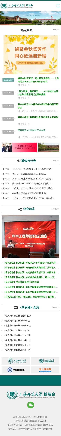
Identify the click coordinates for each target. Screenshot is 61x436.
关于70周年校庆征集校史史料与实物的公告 (32, 169)
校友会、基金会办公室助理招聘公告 (29, 174)
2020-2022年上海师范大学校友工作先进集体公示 (34, 178)
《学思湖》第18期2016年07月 (17, 350)
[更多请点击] (23, 85)
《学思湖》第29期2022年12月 (17, 335)
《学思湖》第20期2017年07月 (17, 340)
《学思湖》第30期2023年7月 (16, 330)
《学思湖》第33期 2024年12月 (17, 316)
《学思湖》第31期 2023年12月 (17, 325)
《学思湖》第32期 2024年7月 (16, 320)
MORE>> (55, 209)
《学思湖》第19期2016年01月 (17, 345)
